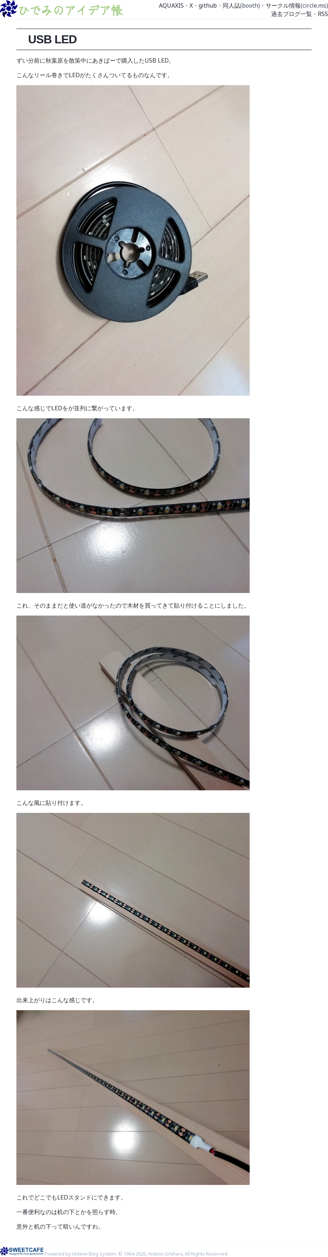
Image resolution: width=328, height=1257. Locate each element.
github (208, 5)
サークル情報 (283, 5)
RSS (323, 14)
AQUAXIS (171, 5)
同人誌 (231, 5)
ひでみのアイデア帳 (69, 9)
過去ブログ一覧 (291, 14)
